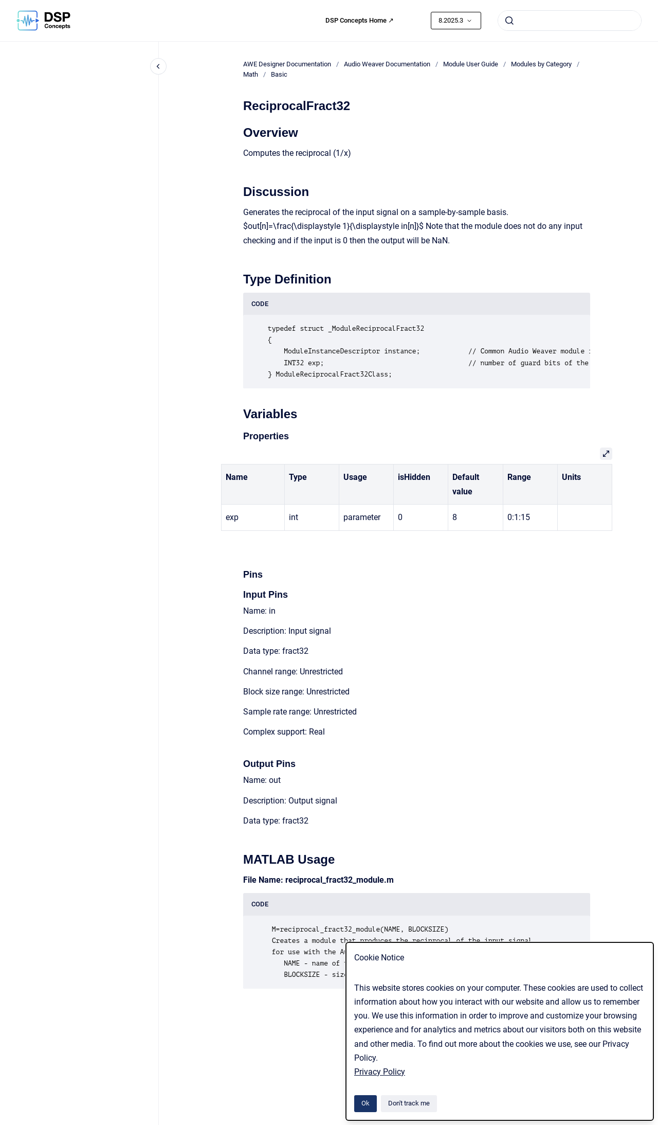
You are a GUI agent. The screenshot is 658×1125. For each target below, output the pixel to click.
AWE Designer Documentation (287, 64)
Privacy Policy (379, 1072)
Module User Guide (470, 64)
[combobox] (569, 20)
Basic (279, 74)
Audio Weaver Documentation (387, 64)
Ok (365, 1103)
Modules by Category (541, 64)
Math (250, 74)
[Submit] (509, 20)
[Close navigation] (158, 66)
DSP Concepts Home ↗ (359, 20)
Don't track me (409, 1103)
